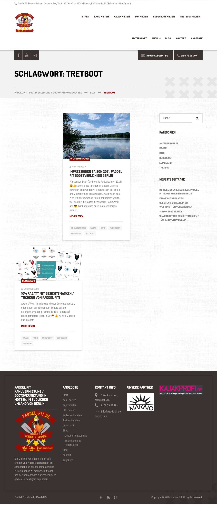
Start (85, 16)
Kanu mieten (101, 16)
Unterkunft (139, 38)
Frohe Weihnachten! (171, 199)
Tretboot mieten (190, 16)
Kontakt (181, 38)
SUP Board (92, 234)
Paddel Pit (41, 499)
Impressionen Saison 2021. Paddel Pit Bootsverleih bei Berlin (96, 173)
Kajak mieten (122, 16)
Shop (155, 38)
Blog (168, 38)
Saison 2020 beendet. (171, 212)
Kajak (95, 228)
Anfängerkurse (79, 228)
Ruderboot (77, 234)
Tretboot (107, 234)
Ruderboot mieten (164, 16)
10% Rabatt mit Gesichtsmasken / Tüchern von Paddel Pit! (47, 296)
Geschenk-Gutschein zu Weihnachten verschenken (175, 205)
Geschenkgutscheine (76, 437)
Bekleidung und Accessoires (73, 444)
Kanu (105, 228)
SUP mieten (141, 16)
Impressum (101, 418)
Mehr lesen (96, 216)
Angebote (197, 38)
